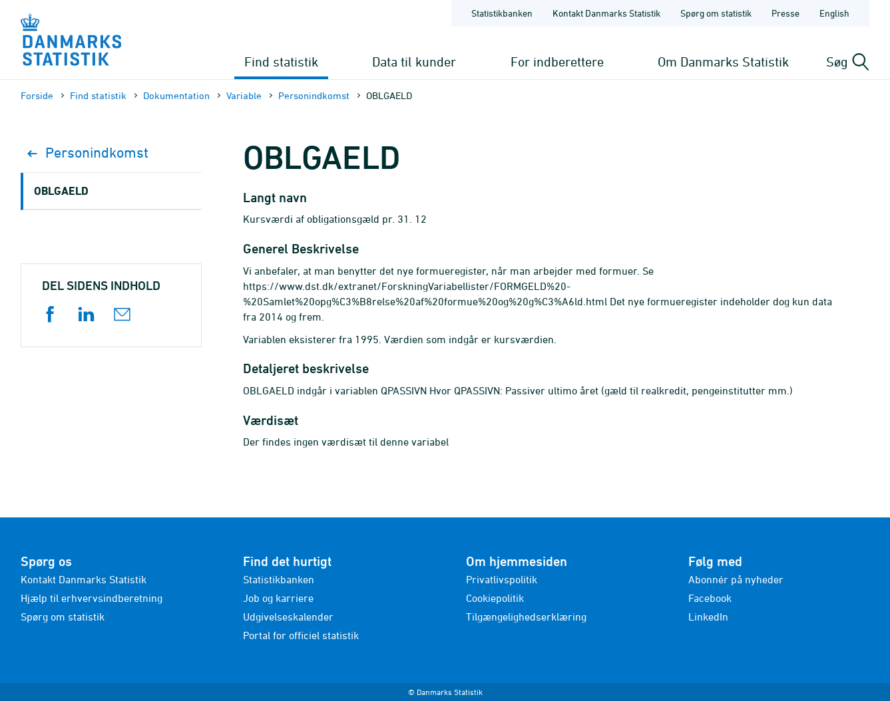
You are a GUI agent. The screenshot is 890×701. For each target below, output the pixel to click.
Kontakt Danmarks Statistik (83, 579)
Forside (37, 95)
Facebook (710, 598)
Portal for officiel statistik (301, 635)
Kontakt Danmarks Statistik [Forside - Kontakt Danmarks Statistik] (606, 13)
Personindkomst (313, 95)
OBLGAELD (61, 191)
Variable (244, 95)
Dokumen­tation (176, 95)
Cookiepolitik (495, 598)
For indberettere (557, 61)
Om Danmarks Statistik (723, 61)
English (834, 13)
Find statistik (281, 61)
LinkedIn (708, 617)
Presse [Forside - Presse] (785, 13)
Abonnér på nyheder (735, 579)
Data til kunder (414, 61)
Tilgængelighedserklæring (526, 617)
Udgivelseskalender (288, 617)
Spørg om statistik (63, 617)
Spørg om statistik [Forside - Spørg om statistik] (716, 13)
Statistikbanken (502, 13)
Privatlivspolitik (501, 579)
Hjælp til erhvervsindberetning (91, 598)
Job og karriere (278, 598)
